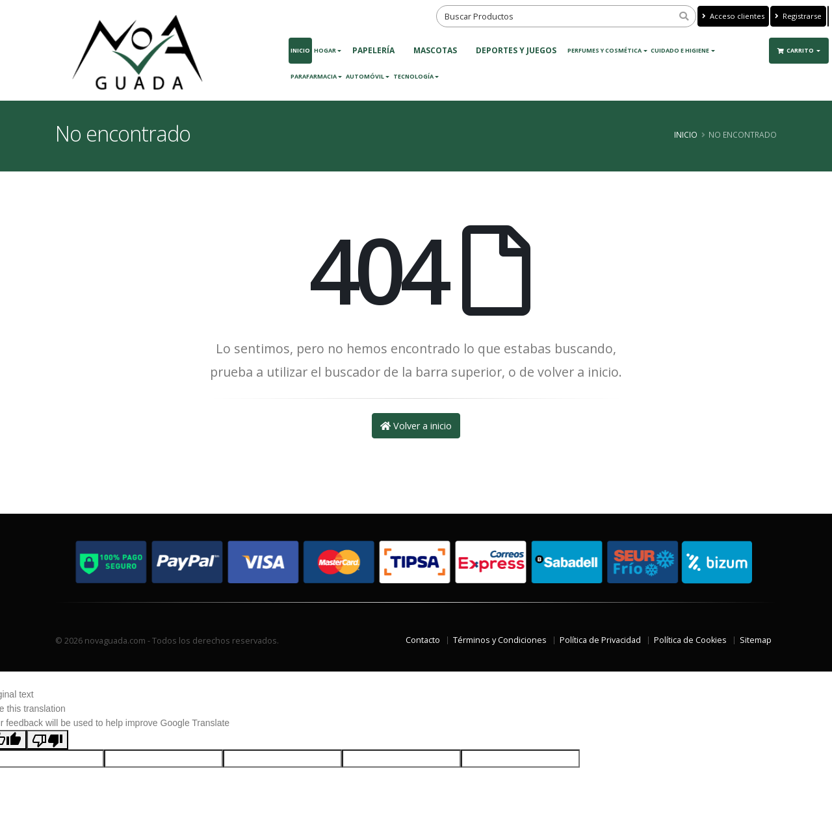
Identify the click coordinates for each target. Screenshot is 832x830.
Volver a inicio (416, 426)
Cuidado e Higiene (680, 50)
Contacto (423, 640)
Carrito (796, 50)
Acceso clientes (733, 16)
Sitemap (756, 640)
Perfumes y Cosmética (604, 50)
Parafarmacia (314, 76)
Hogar (325, 50)
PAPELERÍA (373, 50)
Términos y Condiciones (500, 640)
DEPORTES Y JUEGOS (516, 50)
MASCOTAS (435, 50)
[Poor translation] (47, 739)
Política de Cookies (690, 640)
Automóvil (365, 76)
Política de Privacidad (600, 640)
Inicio (300, 50)
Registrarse (798, 16)
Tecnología (413, 76)
